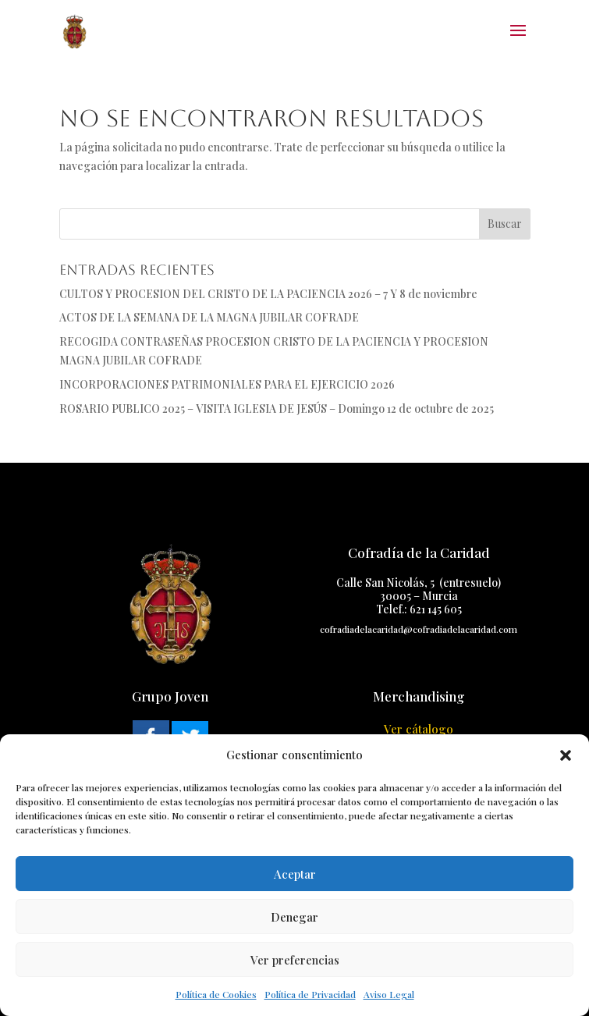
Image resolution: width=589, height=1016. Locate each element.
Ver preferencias (294, 960)
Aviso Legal (389, 994)
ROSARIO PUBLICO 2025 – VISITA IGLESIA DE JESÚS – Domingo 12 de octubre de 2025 (276, 408)
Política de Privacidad (310, 994)
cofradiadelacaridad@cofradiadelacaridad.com (418, 629)
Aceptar (295, 874)
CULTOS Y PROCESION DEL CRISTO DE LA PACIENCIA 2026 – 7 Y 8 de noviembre (268, 293)
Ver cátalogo (418, 729)
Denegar (294, 917)
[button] (565, 755)
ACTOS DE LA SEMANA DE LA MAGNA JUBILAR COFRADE (209, 317)
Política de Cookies (216, 994)
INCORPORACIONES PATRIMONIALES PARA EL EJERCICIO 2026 (227, 384)
